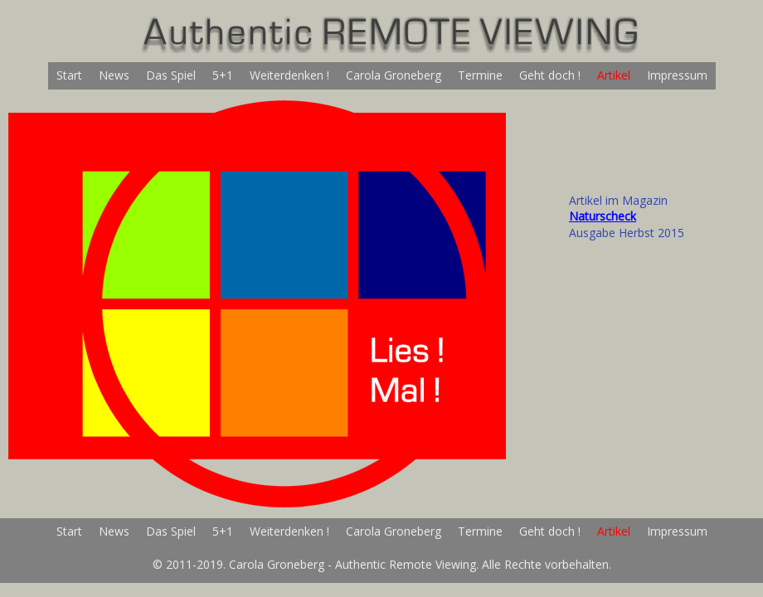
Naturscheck (602, 216)
